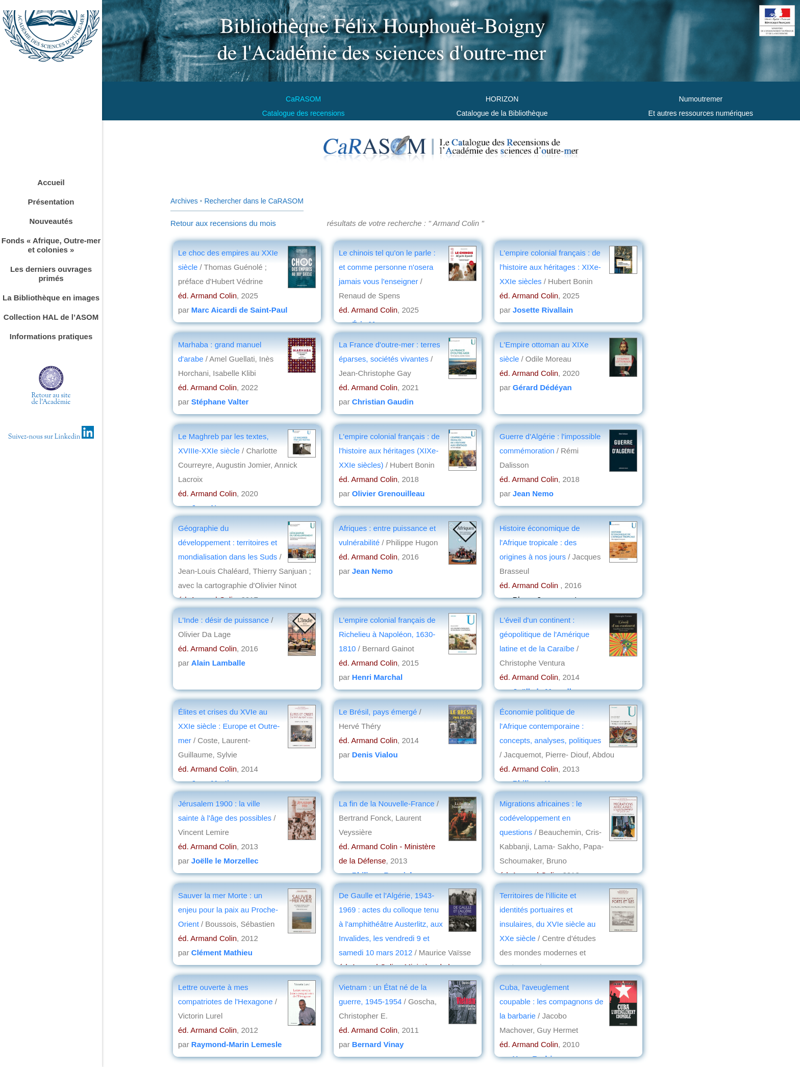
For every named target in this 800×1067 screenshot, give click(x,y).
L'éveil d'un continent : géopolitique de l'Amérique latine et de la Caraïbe (544, 634)
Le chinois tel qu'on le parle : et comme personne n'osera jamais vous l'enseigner (387, 267)
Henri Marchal (377, 677)
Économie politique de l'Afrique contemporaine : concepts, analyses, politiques (550, 726)
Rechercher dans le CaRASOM (254, 201)
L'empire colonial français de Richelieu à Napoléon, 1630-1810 (387, 634)
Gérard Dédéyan (542, 387)
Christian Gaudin (383, 401)
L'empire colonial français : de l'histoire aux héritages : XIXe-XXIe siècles (550, 267)
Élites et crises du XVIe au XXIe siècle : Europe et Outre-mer (229, 726)
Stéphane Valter (220, 401)
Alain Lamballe (218, 662)
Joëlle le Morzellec (225, 860)
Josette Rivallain (543, 310)
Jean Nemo (533, 493)
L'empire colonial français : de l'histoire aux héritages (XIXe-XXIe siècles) (389, 450)
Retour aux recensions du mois (223, 223)
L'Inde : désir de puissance (223, 620)
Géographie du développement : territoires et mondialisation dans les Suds (227, 542)
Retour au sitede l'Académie (51, 399)
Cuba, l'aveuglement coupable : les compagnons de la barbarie (551, 1001)
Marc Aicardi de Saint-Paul (239, 310)
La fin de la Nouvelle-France (388, 803)
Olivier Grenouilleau (388, 493)
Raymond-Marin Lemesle (236, 1044)
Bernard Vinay (378, 1044)
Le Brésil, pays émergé (379, 711)
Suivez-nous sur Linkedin (51, 437)
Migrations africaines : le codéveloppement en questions (540, 817)
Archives (184, 201)
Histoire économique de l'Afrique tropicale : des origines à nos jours (539, 542)
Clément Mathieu (222, 952)
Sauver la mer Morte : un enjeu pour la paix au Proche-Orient (228, 909)
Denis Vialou (375, 754)
